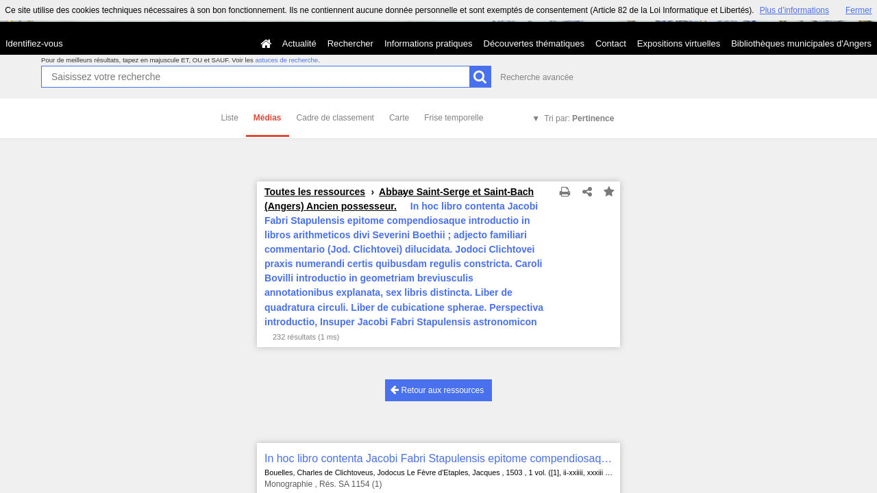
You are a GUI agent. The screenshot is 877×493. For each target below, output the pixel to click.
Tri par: (579, 118)
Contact (610, 43)
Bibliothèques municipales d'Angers (801, 43)
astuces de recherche (286, 60)
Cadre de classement (335, 118)
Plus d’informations (794, 10)
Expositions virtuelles (678, 43)
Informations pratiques (428, 43)
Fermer (858, 10)
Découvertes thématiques (534, 43)
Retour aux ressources (437, 390)
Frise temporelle (453, 118)
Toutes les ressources (314, 191)
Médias (268, 118)
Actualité (299, 43)
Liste (229, 118)
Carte (399, 118)
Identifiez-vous (34, 43)
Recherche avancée (536, 77)
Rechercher (350, 43)
